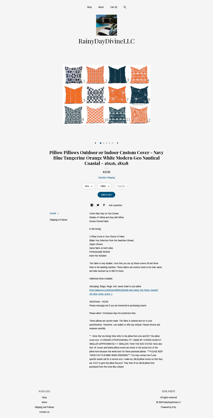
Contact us (44, 412)
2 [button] (103, 143)
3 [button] (106, 143)
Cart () (113, 7)
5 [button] (112, 143)
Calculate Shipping (106, 177)
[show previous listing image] (95, 143)
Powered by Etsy (168, 407)
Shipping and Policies (44, 407)
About (101, 7)
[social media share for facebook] (92, 205)
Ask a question (115, 205)
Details (54, 213)
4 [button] (109, 143)
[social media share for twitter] (98, 205)
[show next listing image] (117, 143)
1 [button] (100, 143)
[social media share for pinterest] (104, 205)
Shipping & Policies (58, 219)
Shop (89, 7)
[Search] (125, 7)
